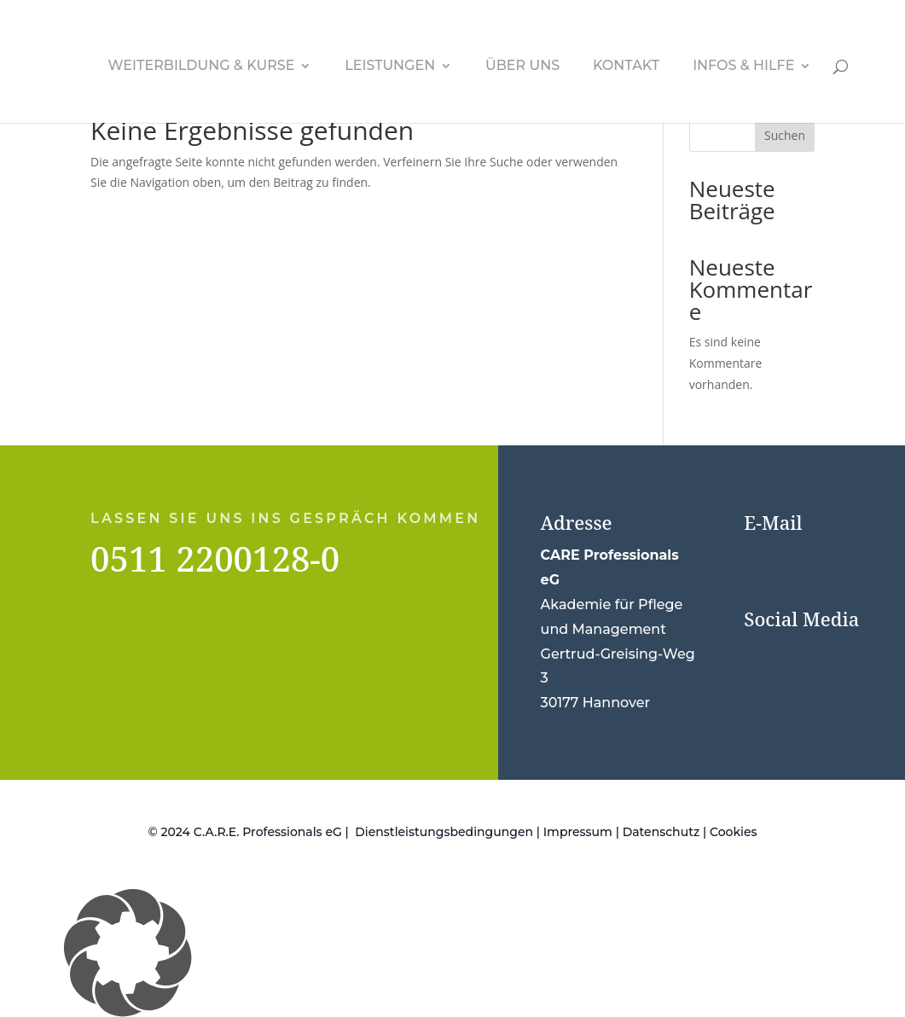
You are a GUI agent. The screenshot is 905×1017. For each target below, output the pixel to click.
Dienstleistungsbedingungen (444, 832)
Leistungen (390, 66)
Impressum (577, 832)
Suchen (784, 135)
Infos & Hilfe (743, 66)
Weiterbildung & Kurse (201, 66)
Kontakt (626, 66)
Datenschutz (661, 832)
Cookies (733, 832)
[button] (452, 953)
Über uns (522, 66)
